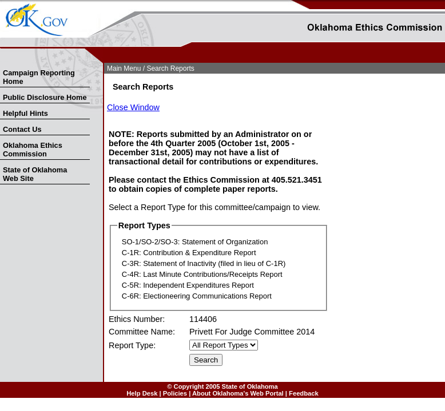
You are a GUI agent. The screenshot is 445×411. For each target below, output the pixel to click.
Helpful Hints (25, 113)
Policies (175, 393)
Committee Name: (142, 331)
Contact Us (22, 129)
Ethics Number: (137, 319)
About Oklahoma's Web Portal (238, 393)
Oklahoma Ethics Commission (32, 149)
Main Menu (124, 68)
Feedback (304, 393)
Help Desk (141, 393)
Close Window (133, 107)
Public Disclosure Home (45, 97)
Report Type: (132, 345)
